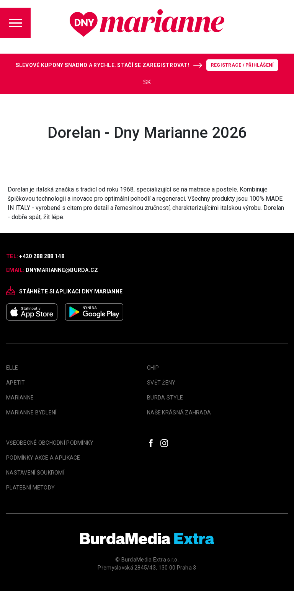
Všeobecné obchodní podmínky (50, 443)
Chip (153, 368)
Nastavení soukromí (35, 473)
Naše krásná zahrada (179, 412)
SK (147, 82)
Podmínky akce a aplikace (43, 458)
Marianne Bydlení (31, 412)
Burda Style (165, 398)
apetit (15, 383)
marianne (20, 398)
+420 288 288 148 (41, 256)
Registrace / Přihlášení (242, 65)
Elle (12, 368)
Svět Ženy (161, 383)
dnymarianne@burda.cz (62, 270)
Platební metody (30, 488)
